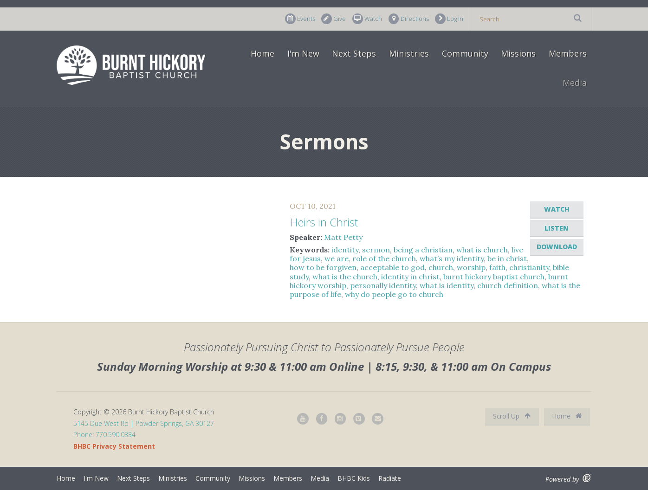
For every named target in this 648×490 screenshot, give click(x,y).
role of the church (384, 258)
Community (465, 53)
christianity (529, 267)
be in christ (507, 258)
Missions (518, 53)
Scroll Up (512, 416)
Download (557, 246)
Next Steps (354, 53)
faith (497, 267)
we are (336, 258)
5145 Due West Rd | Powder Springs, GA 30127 (143, 423)
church (440, 267)
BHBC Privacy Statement (114, 446)
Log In (449, 18)
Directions (409, 18)
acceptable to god (392, 267)
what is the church (344, 276)
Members (568, 53)
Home (262, 53)
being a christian (423, 249)
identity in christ (410, 276)
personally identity (383, 285)
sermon (376, 249)
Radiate (389, 478)
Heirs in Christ (324, 222)
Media (575, 82)
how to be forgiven (323, 267)
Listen (556, 228)
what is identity (446, 285)
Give (333, 18)
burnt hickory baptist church (493, 276)
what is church (482, 249)
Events (300, 18)
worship (471, 267)
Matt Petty (343, 237)
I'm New (303, 53)
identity (344, 249)
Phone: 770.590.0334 (104, 434)
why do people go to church (394, 294)
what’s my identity (452, 258)
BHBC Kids (353, 478)
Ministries (409, 53)
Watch (367, 18)
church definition (507, 285)
